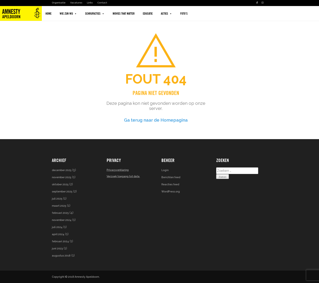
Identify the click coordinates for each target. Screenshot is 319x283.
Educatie (148, 13)
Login (165, 170)
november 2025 (61, 177)
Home (48, 13)
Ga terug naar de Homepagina (156, 120)
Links (90, 2)
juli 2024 (57, 227)
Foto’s (184, 13)
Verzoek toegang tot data (123, 176)
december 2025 (61, 170)
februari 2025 (60, 212)
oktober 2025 (60, 184)
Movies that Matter (124, 13)
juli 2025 (57, 198)
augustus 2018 (61, 255)
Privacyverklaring (118, 170)
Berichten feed (170, 177)
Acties (166, 13)
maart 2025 (59, 205)
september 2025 (62, 191)
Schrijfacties (94, 13)
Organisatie (59, 2)
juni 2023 (57, 248)
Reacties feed (170, 184)
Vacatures (76, 2)
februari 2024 (60, 241)
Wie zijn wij (68, 13)
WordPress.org (170, 191)
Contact (102, 2)
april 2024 (58, 234)
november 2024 (61, 220)
